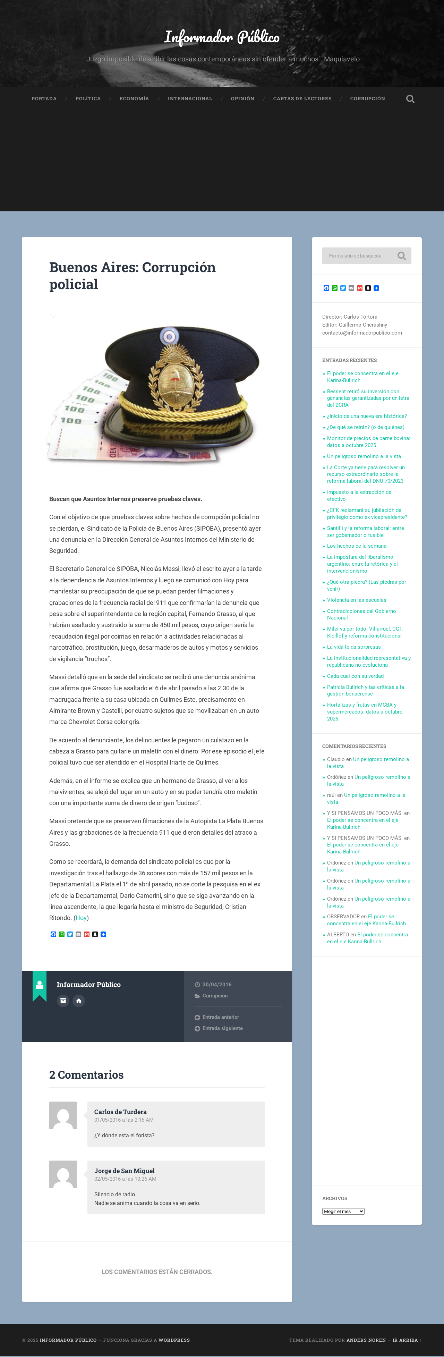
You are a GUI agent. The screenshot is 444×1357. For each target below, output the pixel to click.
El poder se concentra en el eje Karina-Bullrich (366, 920)
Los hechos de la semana (356, 546)
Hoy (81, 918)
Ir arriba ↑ (407, 1341)
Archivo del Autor (63, 1001)
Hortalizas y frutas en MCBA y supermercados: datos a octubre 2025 (364, 712)
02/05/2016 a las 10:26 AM (125, 1180)
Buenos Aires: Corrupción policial (134, 276)
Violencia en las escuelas (356, 601)
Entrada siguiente (223, 1029)
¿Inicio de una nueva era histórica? (367, 417)
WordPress (174, 1341)
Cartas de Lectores (302, 99)
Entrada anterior (221, 1018)
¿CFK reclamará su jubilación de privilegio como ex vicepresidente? (367, 514)
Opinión (243, 99)
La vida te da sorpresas (354, 647)
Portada (44, 99)
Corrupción (367, 99)
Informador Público (222, 36)
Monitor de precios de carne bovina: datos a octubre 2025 (368, 442)
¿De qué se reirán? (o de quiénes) (365, 428)
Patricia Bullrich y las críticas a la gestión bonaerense (365, 691)
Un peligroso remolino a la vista (364, 457)
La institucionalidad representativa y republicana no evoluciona (369, 662)
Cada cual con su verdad (355, 677)
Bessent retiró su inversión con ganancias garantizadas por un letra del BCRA (368, 399)
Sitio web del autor (78, 1001)
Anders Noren (366, 1341)
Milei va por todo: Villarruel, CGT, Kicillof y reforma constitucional (365, 633)
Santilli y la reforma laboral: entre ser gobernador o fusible (365, 532)
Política (88, 99)
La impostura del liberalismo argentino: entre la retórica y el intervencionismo (362, 565)
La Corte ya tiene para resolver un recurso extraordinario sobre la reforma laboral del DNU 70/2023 (366, 475)
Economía (134, 99)
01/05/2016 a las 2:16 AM (124, 1121)
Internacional (190, 99)
